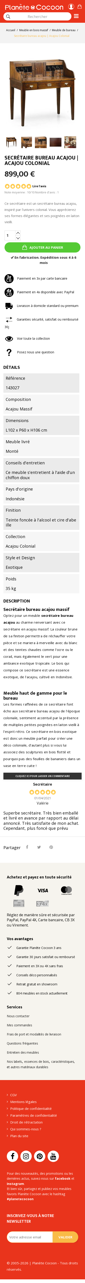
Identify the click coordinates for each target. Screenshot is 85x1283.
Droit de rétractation (26, 1122)
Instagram (15, 1184)
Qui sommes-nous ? (25, 1129)
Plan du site (19, 1136)
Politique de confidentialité (31, 1108)
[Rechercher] (8, 17)
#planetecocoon (20, 1199)
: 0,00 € (79, 6)
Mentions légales (23, 1101)
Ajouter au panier (46, 247)
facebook (62, 1178)
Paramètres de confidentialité (33, 1115)
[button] (79, 6)
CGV (13, 1095)
